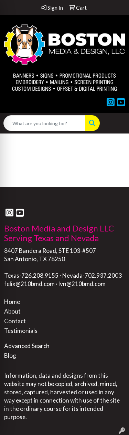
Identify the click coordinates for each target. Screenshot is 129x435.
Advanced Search (27, 345)
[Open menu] (115, 123)
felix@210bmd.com (29, 283)
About (12, 311)
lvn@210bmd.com (82, 283)
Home (12, 301)
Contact (15, 321)
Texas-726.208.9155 (31, 275)
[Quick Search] (44, 123)
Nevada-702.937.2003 (92, 275)
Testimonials (20, 330)
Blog (10, 355)
